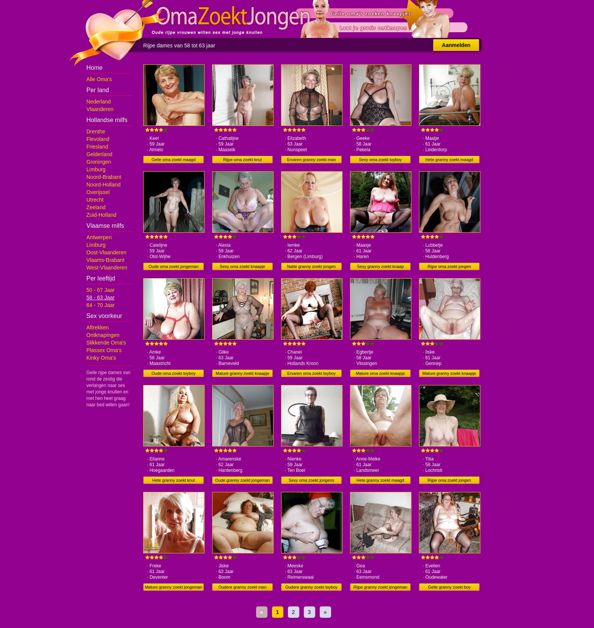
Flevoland (97, 139)
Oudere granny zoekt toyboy (311, 587)
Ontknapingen (102, 335)
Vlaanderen (100, 109)
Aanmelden (456, 45)
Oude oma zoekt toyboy (173, 373)
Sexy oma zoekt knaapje (242, 266)
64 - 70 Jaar (100, 305)
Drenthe (95, 131)
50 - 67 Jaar (100, 290)
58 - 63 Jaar (100, 297)
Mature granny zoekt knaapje (242, 373)
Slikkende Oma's (106, 343)
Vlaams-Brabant (105, 260)
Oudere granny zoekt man (242, 587)
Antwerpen (99, 237)
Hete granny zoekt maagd (449, 159)
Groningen (98, 162)
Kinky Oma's (101, 358)
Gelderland (99, 154)
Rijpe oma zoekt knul (242, 159)
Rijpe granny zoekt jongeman (380, 587)
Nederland (98, 102)
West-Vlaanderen (106, 268)
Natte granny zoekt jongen (311, 266)
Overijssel (97, 192)
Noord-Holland (103, 185)
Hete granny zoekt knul (173, 480)
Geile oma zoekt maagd (173, 159)
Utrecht (94, 200)
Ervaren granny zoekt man (311, 159)
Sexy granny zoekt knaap (380, 266)
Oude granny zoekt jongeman (242, 480)
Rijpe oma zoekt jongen (449, 266)
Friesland (97, 147)
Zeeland (96, 207)
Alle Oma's (99, 79)
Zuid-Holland (101, 215)
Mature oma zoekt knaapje (380, 373)
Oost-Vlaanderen (106, 252)
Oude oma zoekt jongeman (173, 266)
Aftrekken (97, 327)
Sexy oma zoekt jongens (311, 480)
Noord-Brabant (103, 177)
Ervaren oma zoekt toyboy (311, 373)
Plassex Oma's (104, 350)
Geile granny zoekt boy (449, 587)
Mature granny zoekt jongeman (173, 587)
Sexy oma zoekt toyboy (380, 159)
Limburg (96, 169)
